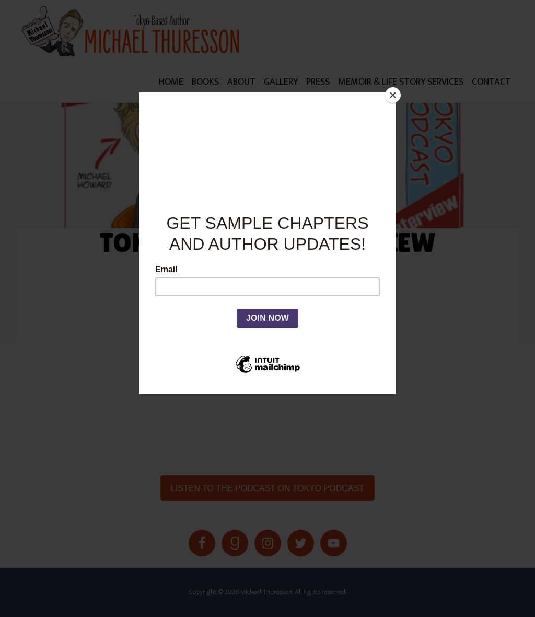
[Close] (393, 95)
